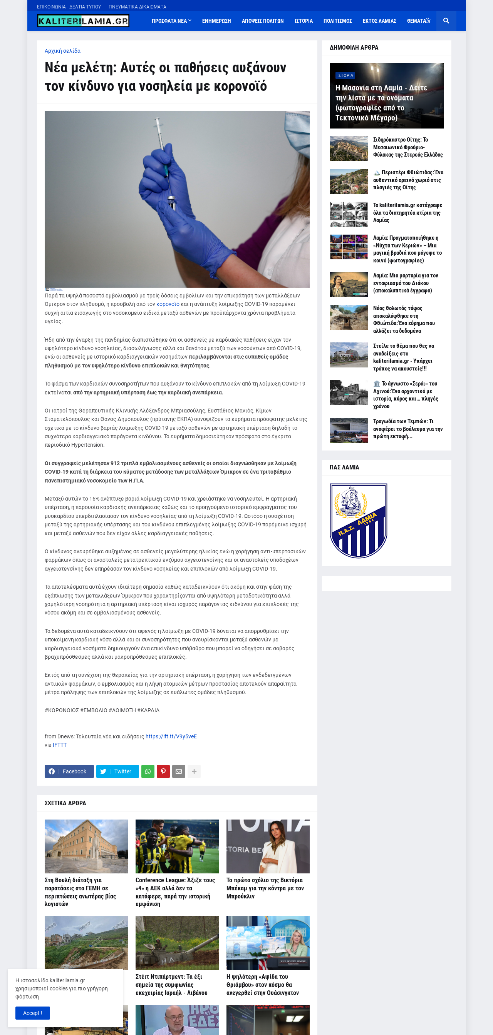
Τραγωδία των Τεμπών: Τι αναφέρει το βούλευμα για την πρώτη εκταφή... (408, 429)
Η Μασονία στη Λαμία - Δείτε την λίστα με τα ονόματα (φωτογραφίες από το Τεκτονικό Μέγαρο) (381, 102)
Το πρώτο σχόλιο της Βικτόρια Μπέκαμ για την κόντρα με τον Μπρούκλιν (265, 888)
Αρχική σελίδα (62, 50)
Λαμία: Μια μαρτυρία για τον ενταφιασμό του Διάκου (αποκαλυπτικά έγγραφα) (405, 283)
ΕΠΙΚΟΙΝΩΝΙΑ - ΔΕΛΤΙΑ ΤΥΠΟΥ (69, 7)
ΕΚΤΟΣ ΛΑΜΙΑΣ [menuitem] (379, 21)
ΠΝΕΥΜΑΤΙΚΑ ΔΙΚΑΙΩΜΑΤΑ (137, 7)
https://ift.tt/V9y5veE (171, 736)
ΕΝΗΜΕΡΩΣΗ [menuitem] (216, 21)
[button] (427, 21)
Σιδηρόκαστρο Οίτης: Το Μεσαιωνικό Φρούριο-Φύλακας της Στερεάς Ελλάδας (408, 147)
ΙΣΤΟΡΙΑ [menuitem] (304, 21)
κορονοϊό (167, 304)
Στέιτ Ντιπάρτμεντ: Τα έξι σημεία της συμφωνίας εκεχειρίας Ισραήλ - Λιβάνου (172, 985)
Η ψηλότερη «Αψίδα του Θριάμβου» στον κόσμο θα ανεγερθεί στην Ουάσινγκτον (262, 985)
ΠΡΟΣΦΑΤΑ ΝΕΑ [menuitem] (169, 21)
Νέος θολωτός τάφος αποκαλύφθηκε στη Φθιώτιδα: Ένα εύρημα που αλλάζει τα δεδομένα (404, 319)
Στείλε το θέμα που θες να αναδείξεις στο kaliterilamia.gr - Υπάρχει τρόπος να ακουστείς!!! (403, 357)
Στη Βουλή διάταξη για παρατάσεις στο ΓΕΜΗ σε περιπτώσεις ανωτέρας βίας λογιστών (80, 892)
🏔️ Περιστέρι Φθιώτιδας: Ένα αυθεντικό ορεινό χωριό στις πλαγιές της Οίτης (408, 180)
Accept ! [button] (32, 1013)
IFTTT (60, 745)
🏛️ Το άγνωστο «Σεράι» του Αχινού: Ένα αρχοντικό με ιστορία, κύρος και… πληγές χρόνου (405, 395)
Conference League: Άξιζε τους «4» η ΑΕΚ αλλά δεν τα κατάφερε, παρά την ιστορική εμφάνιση (175, 892)
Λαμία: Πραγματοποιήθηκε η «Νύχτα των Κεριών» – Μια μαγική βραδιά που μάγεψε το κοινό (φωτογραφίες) (407, 249)
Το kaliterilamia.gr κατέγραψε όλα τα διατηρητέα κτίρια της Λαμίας (407, 213)
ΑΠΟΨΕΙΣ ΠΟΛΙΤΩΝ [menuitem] (263, 21)
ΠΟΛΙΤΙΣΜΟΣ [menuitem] (338, 21)
